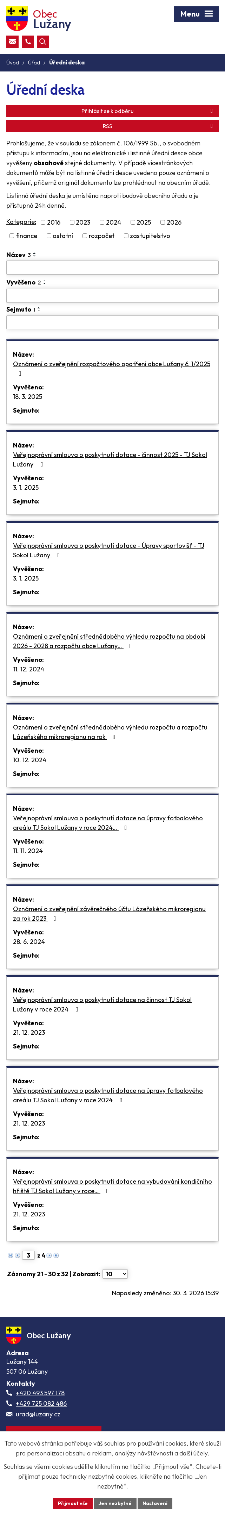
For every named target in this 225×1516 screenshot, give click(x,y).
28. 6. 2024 (29, 942)
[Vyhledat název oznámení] (112, 268)
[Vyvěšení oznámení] (112, 296)
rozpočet (101, 236)
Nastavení (155, 1503)
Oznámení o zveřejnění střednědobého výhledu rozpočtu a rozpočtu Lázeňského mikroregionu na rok (110, 732)
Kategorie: (21, 222)
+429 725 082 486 (41, 1403)
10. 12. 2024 (29, 760)
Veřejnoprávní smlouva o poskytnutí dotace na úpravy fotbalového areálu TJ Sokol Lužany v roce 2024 (108, 1095)
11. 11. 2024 (28, 851)
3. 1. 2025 (26, 487)
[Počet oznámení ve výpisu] (115, 1274)
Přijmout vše (73, 1503)
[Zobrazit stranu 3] (28, 1255)
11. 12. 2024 (28, 669)
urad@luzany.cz (38, 1414)
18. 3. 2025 (27, 397)
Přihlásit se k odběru (148, 110)
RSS (159, 126)
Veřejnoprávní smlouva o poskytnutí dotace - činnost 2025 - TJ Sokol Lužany (110, 459)
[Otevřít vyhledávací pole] (43, 42)
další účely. (194, 1453)
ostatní (63, 236)
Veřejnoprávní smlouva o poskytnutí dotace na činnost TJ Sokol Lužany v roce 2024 (102, 1004)
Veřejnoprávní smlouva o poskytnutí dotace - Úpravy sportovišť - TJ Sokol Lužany (108, 550)
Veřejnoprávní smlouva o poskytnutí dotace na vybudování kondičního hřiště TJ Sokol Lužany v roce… (112, 1186)
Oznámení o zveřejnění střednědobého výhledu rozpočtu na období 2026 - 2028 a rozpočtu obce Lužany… (109, 641)
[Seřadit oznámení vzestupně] (35, 253)
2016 (53, 222)
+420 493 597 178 (40, 1393)
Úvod (12, 62)
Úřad (34, 62)
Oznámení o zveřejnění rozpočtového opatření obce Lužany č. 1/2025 (111, 368)
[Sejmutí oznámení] (112, 322)
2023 (83, 222)
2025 (144, 222)
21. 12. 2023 (29, 1032)
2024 (113, 222)
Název (18, 255)
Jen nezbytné (115, 1503)
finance (26, 236)
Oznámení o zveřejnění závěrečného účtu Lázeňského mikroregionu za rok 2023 (109, 913)
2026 (174, 222)
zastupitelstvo (150, 236)
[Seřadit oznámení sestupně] (35, 256)
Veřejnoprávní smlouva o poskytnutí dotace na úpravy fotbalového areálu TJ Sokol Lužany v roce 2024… (108, 823)
